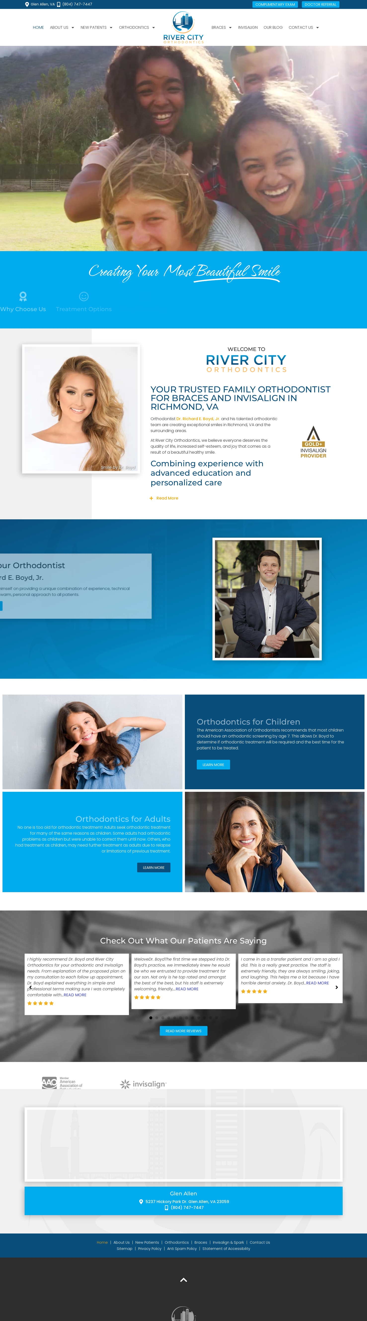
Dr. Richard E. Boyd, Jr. (198, 419)
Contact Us (304, 27)
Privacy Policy (150, 1248)
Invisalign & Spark (228, 1242)
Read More (167, 498)
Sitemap (124, 1248)
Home (38, 27)
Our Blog (273, 27)
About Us (62, 27)
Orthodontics (137, 27)
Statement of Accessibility (226, 1248)
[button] (247, 498)
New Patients (97, 27)
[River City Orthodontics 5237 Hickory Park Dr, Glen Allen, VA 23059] (183, 1144)
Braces (222, 27)
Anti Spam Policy (182, 1248)
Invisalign (248, 27)
